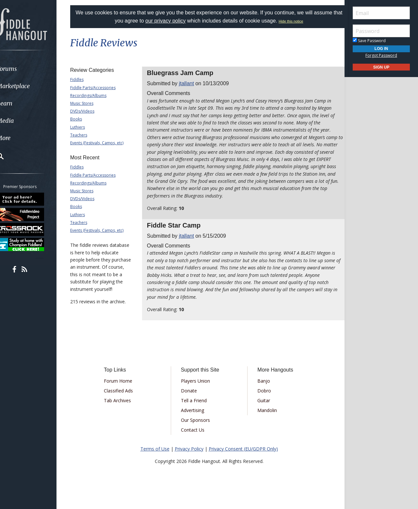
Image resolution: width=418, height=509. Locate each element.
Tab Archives (124, 408)
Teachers (86, 135)
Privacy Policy (189, 456)
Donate (191, 398)
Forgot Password (381, 55)
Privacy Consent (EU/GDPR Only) (243, 456)
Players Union (197, 388)
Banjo (261, 388)
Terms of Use (154, 456)
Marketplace (30, 86)
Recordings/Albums (96, 95)
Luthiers (85, 127)
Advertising (194, 417)
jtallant (190, 83)
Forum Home (125, 388)
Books (84, 119)
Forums (24, 68)
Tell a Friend (196, 408)
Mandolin (265, 417)
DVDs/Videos (90, 111)
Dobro (262, 398)
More (20, 138)
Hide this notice (306, 21)
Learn (21, 103)
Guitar (261, 408)
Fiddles (85, 79)
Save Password (369, 40)
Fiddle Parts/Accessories (101, 87)
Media (22, 120)
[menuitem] (36, 68)
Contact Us (195, 437)
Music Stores (90, 103)
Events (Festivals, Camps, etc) (105, 143)
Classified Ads (125, 398)
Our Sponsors (197, 427)
